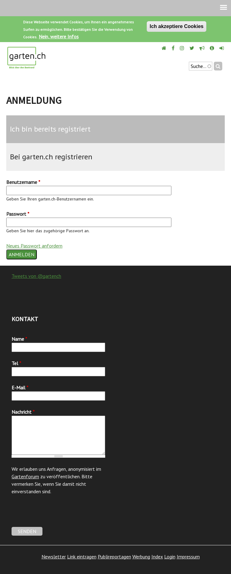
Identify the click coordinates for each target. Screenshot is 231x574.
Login (169, 556)
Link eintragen (81, 556)
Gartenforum (25, 476)
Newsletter (54, 556)
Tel (16, 363)
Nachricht (23, 412)
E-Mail (20, 387)
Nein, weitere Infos (59, 36)
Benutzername (23, 182)
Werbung (141, 556)
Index (157, 556)
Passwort (17, 214)
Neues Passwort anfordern (34, 246)
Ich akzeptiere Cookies (177, 26)
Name (19, 339)
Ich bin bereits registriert (50, 129)
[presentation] (59, 515)
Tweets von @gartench (36, 276)
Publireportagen (114, 556)
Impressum (188, 556)
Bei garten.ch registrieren (51, 157)
